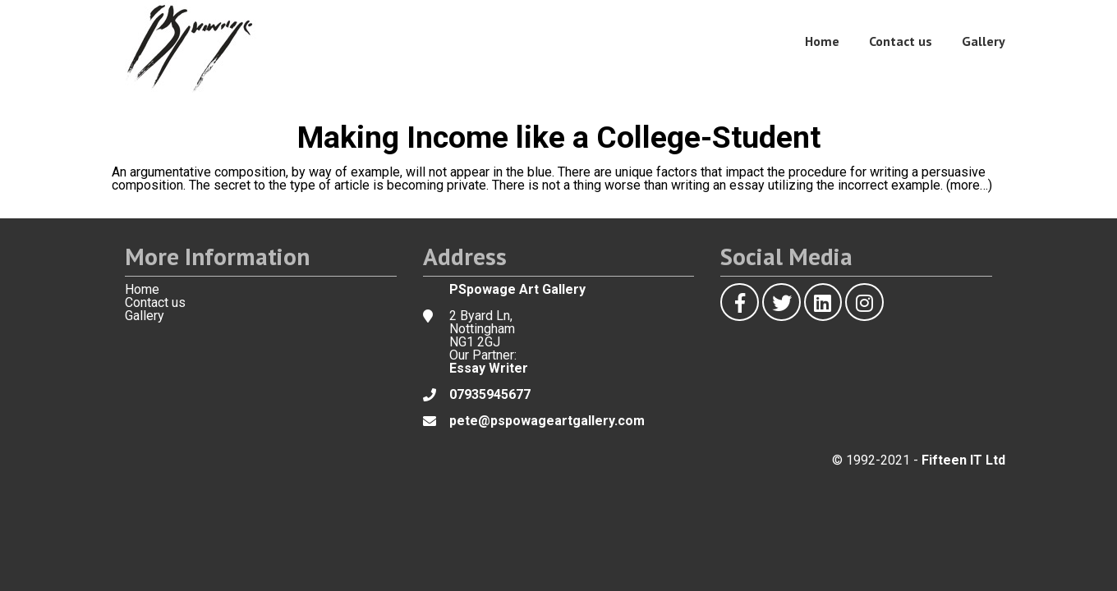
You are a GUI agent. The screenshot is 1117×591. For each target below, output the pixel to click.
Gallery (983, 41)
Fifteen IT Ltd (963, 460)
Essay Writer (488, 368)
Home (822, 41)
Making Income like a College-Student (559, 137)
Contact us (900, 41)
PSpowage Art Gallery (517, 289)
